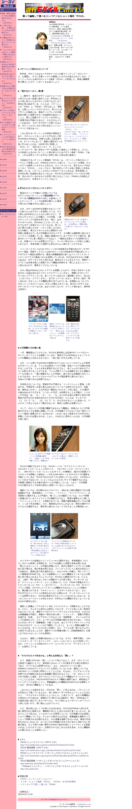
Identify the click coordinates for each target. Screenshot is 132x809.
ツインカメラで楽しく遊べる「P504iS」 (38, 784)
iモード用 (56, 50)
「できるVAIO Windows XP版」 (60, 43)
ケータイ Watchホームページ (54, 799)
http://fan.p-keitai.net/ (29, 769)
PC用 (54, 47)
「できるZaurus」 (62, 41)
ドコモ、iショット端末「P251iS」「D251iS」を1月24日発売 (48, 782)
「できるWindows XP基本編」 (60, 36)
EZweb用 (64, 50)
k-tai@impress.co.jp (83, 804)
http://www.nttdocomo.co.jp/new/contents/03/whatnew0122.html (47, 745)
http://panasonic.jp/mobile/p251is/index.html (39, 763)
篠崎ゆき (44, 461)
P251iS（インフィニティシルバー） (36, 779)
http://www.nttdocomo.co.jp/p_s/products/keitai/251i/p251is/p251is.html (50, 750)
